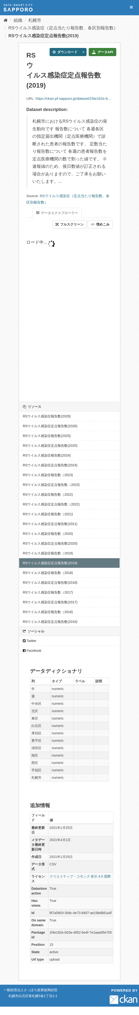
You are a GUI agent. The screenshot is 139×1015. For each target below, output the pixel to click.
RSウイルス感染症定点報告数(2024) (50, 465)
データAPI (102, 52)
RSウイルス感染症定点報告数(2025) (50, 445)
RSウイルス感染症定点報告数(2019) (43, 35)
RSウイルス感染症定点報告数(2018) (50, 582)
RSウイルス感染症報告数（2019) (48, 553)
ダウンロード (65, 52)
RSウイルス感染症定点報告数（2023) (51, 485)
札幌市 (34, 20)
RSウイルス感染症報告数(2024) (47, 455)
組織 (18, 20)
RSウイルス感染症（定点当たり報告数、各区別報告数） (63, 28)
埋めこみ (100, 224)
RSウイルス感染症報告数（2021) (48, 514)
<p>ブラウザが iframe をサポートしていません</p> (69, 315)
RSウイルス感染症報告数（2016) (48, 612)
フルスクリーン (70, 224)
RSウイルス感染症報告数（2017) (48, 592)
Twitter (29, 641)
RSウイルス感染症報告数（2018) (48, 573)
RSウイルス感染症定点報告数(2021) (50, 524)
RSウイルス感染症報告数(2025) (47, 436)
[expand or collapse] (131, 7)
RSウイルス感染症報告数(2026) (47, 416)
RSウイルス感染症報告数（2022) (48, 494)
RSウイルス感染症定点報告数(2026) (50, 426)
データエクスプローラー (57, 213)
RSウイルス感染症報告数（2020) (48, 534)
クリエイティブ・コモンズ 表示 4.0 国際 (80, 876)
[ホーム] (6, 20)
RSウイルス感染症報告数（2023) (48, 475)
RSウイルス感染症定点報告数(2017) (50, 602)
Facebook (32, 650)
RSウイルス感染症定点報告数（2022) (51, 504)
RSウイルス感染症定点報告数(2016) (50, 622)
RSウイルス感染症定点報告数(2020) (50, 543)
